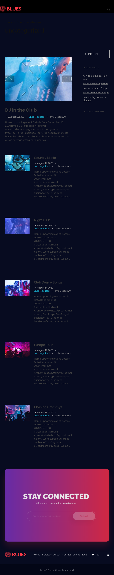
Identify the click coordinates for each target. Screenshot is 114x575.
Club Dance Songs (48, 282)
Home (9, 22)
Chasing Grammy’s (48, 407)
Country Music (45, 158)
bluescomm (59, 116)
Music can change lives (95, 83)
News (19, 22)
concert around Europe (95, 88)
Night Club (42, 220)
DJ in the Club (21, 110)
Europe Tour (43, 345)
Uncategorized (37, 116)
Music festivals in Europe (96, 92)
